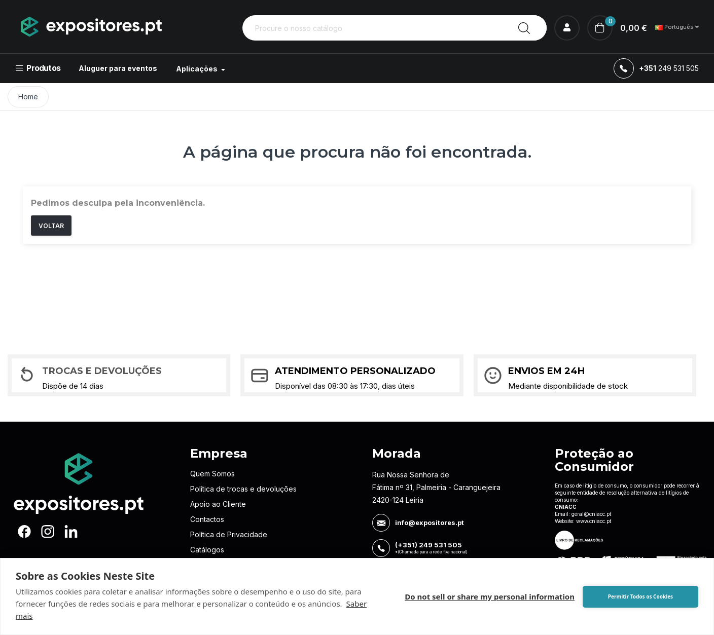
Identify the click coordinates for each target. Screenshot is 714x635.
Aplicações (197, 68)
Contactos (207, 519)
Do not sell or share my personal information (490, 596)
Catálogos (207, 549)
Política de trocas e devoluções (243, 488)
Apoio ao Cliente (218, 504)
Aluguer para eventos (118, 68)
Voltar (51, 226)
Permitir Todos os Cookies (640, 596)
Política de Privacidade (228, 534)
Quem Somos (212, 473)
